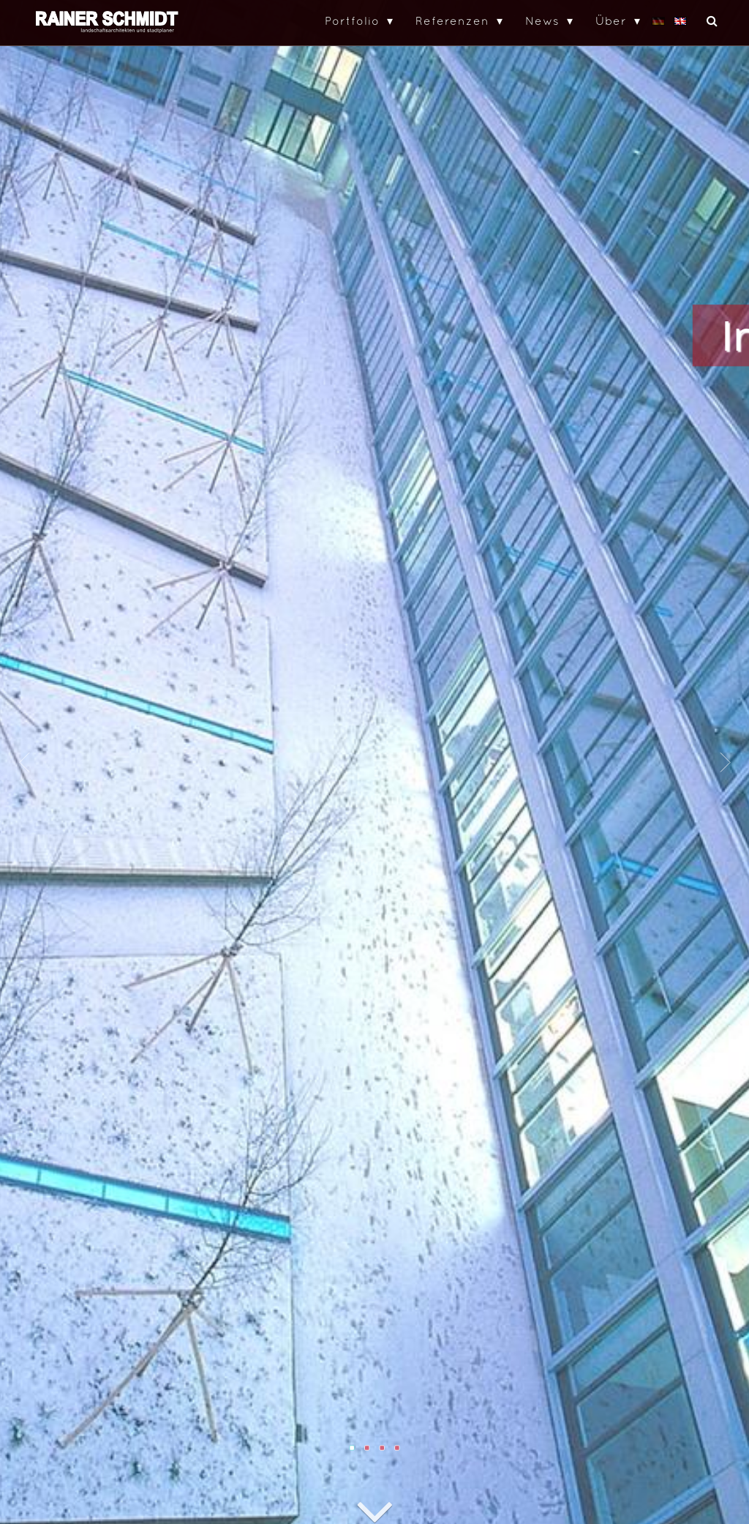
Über (611, 20)
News (542, 20)
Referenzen (452, 20)
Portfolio (352, 20)
